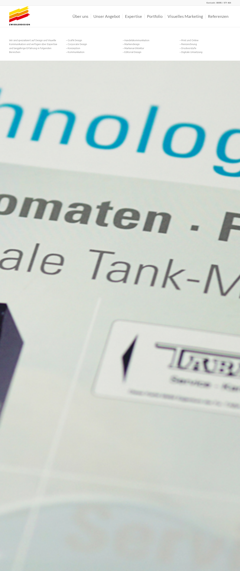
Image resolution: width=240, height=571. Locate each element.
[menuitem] (80, 16)
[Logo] (19, 16)
